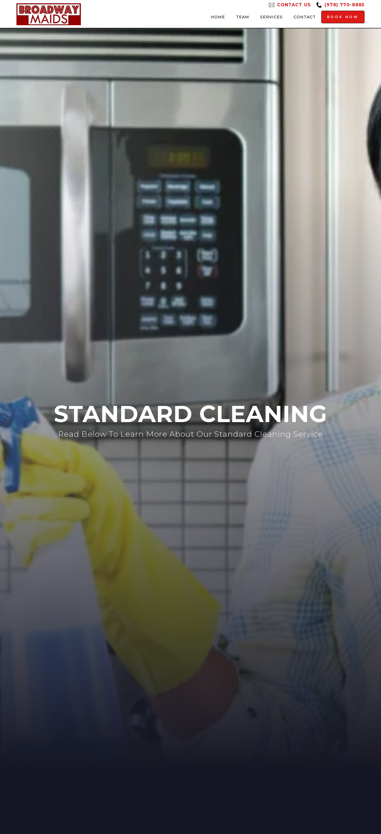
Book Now (343, 17)
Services (271, 17)
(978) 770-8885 (345, 4)
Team (242, 17)
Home (218, 17)
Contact (305, 17)
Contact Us (294, 4)
